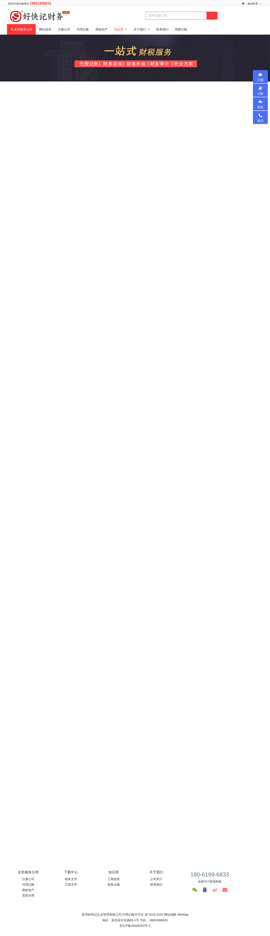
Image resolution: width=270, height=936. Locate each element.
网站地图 (170, 914)
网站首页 (45, 29)
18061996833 (40, 3)
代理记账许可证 (133, 914)
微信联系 (252, 3)
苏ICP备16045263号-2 (135, 925)
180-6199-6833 (210, 874)
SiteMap (182, 914)
